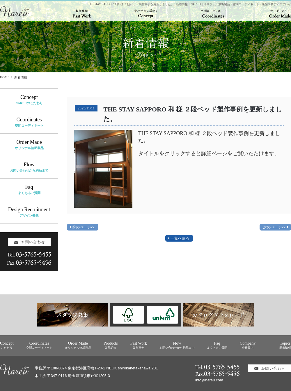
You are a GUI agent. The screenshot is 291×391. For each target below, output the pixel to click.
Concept (29, 100)
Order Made (29, 144)
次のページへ (274, 227)
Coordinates (29, 122)
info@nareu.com (209, 380)
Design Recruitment (29, 212)
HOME (4, 77)
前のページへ (83, 227)
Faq (29, 189)
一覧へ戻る (180, 238)
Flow (29, 167)
